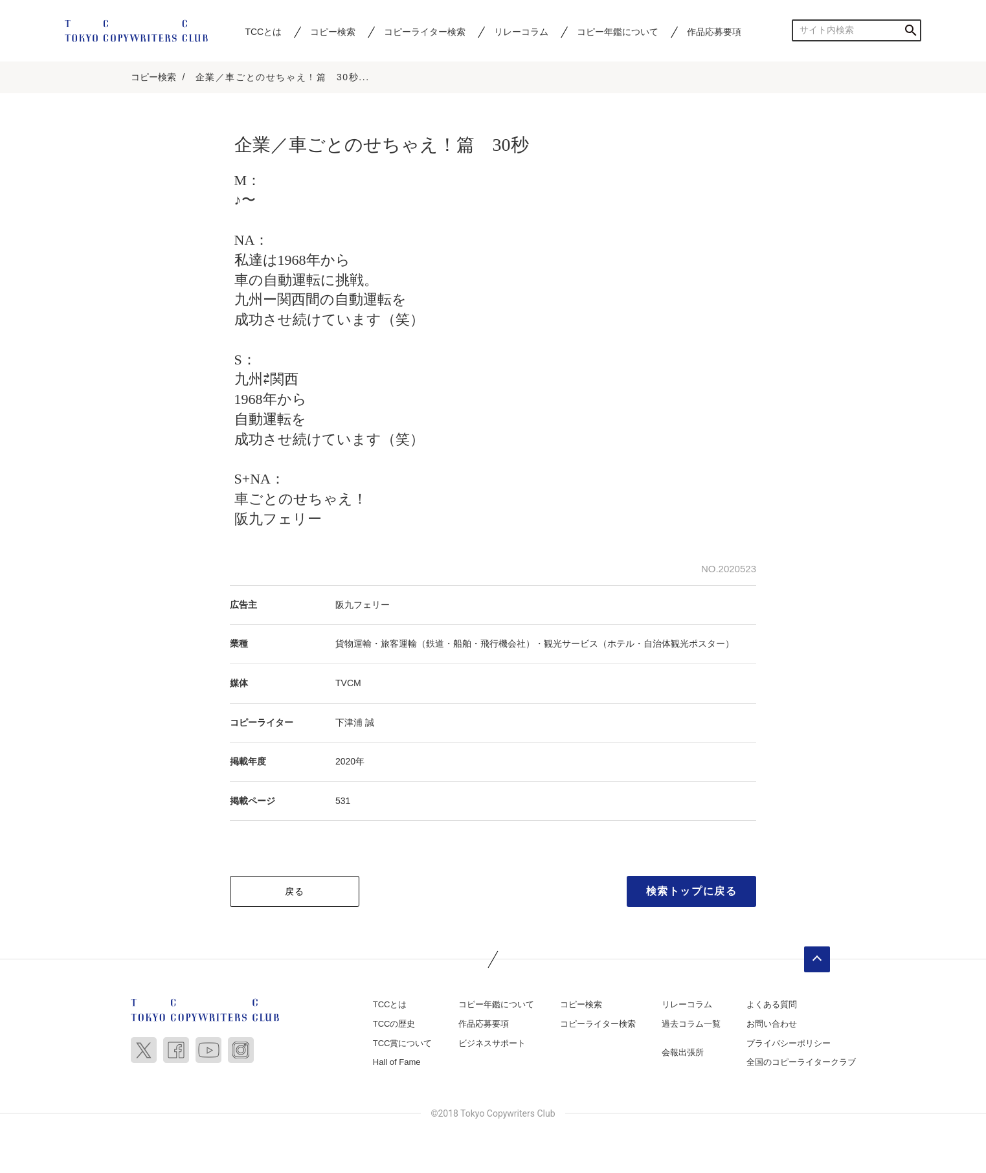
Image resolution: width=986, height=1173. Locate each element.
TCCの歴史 (394, 1024)
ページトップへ (817, 961)
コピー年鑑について (617, 32)
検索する (910, 30)
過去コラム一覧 (691, 1024)
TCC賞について (402, 1044)
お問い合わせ (771, 1024)
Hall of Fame (397, 1063)
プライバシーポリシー (788, 1044)
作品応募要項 (714, 32)
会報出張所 (683, 1053)
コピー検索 (332, 32)
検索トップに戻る (691, 892)
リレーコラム (521, 32)
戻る (295, 893)
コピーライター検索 (424, 32)
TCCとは (263, 32)
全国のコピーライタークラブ (801, 1063)
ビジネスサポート (492, 1044)
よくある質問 (771, 1006)
